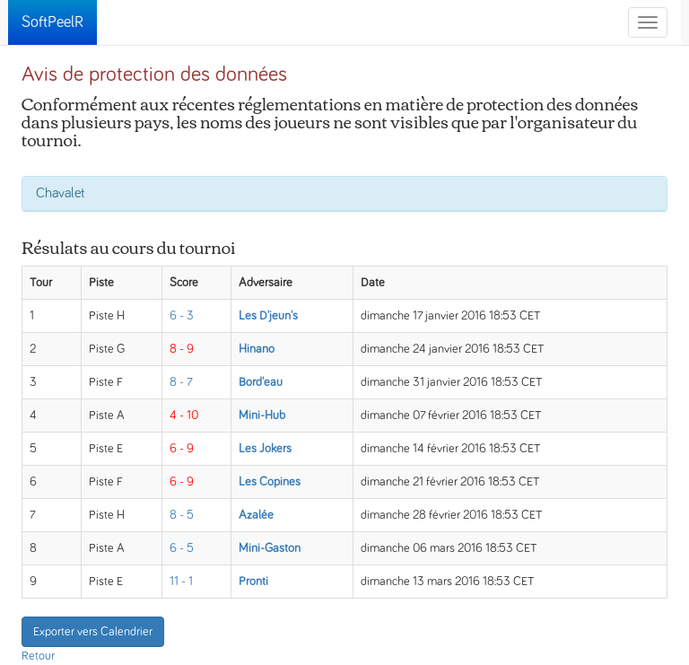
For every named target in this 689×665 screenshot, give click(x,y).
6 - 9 (182, 448)
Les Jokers (265, 448)
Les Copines (270, 482)
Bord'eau (261, 382)
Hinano (257, 349)
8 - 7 (181, 382)
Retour (38, 656)
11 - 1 (181, 581)
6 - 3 (182, 316)
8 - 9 (182, 349)
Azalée (256, 515)
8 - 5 (182, 515)
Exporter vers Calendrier (93, 632)
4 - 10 (184, 415)
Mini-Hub (262, 415)
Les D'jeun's (268, 316)
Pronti (253, 581)
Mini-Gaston (270, 548)
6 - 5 (182, 548)
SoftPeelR (52, 22)
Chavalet (60, 193)
